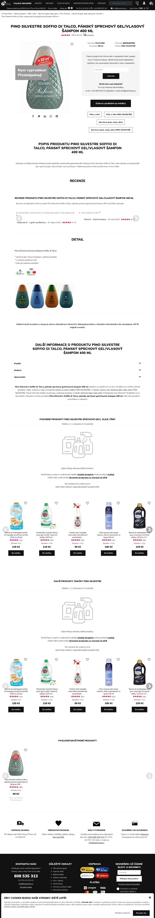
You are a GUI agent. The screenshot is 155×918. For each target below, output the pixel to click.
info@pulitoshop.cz (120, 8)
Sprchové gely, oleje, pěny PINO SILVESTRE (110, 130)
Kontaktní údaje (26, 887)
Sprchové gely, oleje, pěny (48, 14)
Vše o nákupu (58, 881)
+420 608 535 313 (100, 8)
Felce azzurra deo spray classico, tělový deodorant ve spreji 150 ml (108, 535)
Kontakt (102, 3)
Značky (38, 3)
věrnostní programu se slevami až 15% (88, 477)
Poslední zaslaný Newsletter (129, 884)
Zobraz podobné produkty (111, 103)
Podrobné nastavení (122, 913)
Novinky (49, 3)
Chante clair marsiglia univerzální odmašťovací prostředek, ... (77, 535)
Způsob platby (58, 874)
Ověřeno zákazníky (60, 877)
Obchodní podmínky (60, 890)
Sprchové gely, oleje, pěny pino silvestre (87, 14)
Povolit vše (141, 913)
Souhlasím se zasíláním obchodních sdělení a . (131, 892)
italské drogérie (86, 474)
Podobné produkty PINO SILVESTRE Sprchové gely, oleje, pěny (77, 419)
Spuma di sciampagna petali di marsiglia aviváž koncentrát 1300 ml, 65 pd (16, 535)
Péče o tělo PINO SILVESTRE (119, 114)
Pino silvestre (65, 14)
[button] (150, 897)
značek (111, 474)
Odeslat (111, 76)
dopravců (144, 834)
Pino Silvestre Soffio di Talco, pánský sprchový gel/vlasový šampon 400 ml (30, 16)
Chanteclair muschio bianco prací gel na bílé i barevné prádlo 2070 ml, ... (47, 535)
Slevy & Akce (63, 3)
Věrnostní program (60, 868)
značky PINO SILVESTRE (80, 390)
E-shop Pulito (7, 14)
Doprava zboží (58, 871)
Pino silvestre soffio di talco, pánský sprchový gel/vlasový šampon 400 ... (16, 782)
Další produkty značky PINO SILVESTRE (77, 581)
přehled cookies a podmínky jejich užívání (19, 907)
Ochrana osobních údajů (62, 887)
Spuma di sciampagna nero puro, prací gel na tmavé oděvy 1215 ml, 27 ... (139, 535)
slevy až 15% (58, 837)
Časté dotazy (58, 884)
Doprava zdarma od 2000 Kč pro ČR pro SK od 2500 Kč (26, 8)
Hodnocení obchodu (83, 3)
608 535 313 (26, 876)
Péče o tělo (32, 14)
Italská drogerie (22, 3)
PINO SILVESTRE (128, 46)
